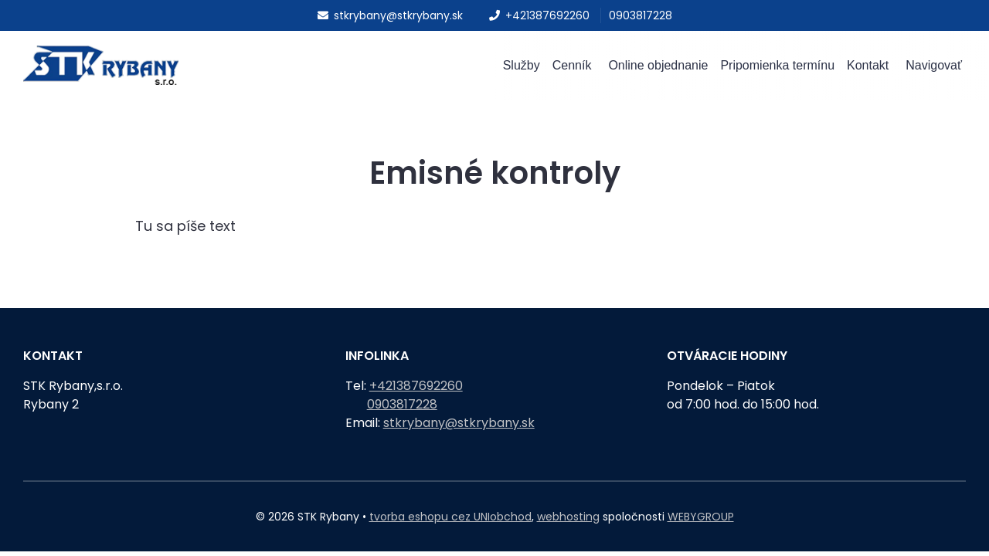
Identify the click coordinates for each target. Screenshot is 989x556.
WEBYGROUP (701, 516)
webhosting (568, 516)
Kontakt (868, 68)
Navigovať (934, 68)
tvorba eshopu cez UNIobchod (450, 516)
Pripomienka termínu (777, 68)
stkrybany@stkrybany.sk (390, 15)
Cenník (572, 68)
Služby (521, 68)
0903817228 (640, 15)
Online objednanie (658, 68)
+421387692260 (539, 15)
